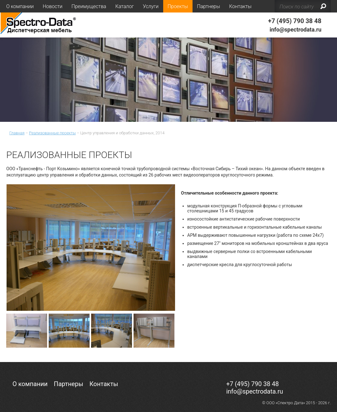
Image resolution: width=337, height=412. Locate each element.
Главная (17, 133)
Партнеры (208, 6)
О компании (20, 6)
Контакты (240, 6)
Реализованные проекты (52, 133)
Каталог (124, 6)
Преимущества (88, 6)
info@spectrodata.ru (295, 29)
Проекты (178, 6)
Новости (52, 6)
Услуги (151, 6)
